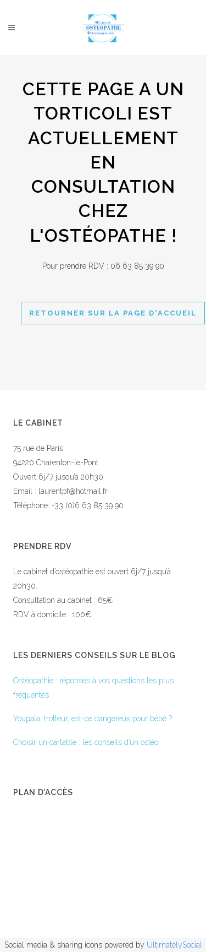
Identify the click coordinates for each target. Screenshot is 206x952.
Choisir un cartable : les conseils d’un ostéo (85, 742)
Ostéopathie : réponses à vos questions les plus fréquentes (93, 687)
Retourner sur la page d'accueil (113, 313)
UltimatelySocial (174, 944)
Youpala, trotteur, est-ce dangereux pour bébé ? (92, 718)
